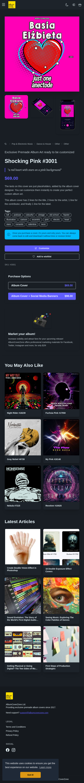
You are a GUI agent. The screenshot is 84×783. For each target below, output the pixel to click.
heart (67, 219)
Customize (42, 248)
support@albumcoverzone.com (34, 712)
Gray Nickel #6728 (16, 459)
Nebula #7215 (13, 506)
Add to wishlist (42, 256)
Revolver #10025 (54, 506)
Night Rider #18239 (16, 413)
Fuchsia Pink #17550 (56, 413)
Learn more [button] (45, 767)
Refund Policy (12, 735)
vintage (41, 215)
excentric (36, 219)
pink (47, 219)
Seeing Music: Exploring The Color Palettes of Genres (60, 618)
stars (8, 224)
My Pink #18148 (53, 459)
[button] (4, 5)
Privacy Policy (12, 731)
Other (57, 144)
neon (43, 224)
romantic (19, 224)
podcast (17, 215)
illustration (11, 219)
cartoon (23, 219)
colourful (29, 215)
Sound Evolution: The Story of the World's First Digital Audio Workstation (22, 620)
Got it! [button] (30, 775)
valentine (32, 224)
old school (54, 215)
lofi (7, 215)
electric (56, 219)
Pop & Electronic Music (22, 144)
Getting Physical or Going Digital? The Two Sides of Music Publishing (22, 668)
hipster (66, 215)
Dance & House (44, 144)
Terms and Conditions (16, 727)
